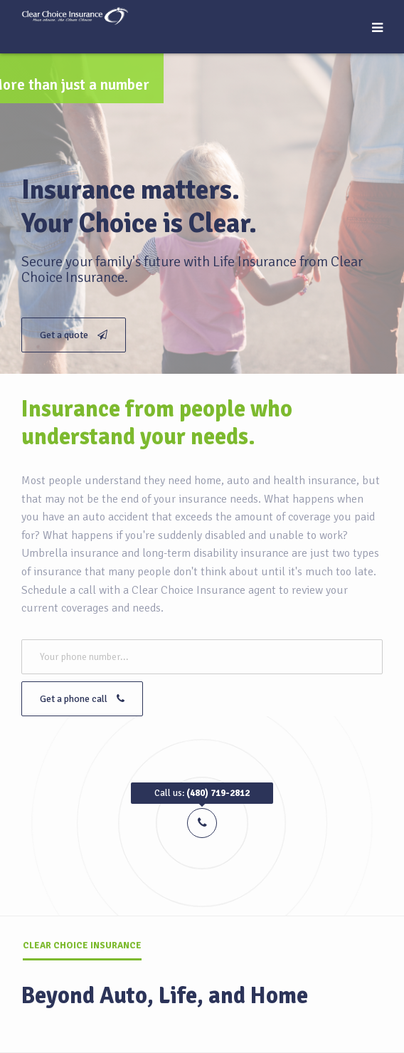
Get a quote (73, 335)
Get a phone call (82, 699)
